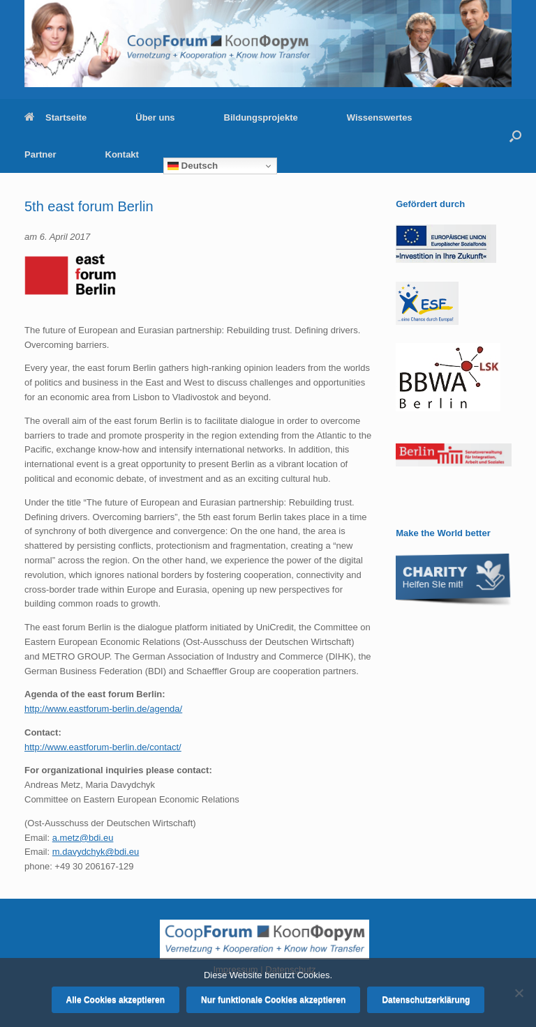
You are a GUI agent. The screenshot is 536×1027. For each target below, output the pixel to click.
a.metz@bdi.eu (83, 837)
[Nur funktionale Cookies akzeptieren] (519, 993)
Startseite (55, 117)
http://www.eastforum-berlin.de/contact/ (102, 747)
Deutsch (193, 166)
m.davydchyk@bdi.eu (95, 851)
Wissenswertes (379, 117)
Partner (40, 154)
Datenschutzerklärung (426, 1000)
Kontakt (122, 154)
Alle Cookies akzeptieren (115, 1000)
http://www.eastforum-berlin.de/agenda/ (103, 708)
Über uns (154, 117)
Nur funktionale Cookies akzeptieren (273, 1000)
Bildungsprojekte (261, 117)
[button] (515, 136)
